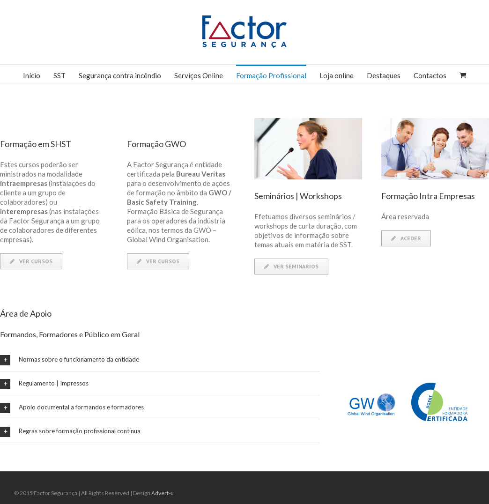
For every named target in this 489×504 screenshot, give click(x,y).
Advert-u (162, 493)
